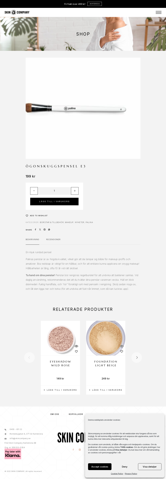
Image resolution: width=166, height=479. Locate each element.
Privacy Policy (131, 473)
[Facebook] (73, 449)
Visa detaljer (150, 466)
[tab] (32, 241)
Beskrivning (32, 239)
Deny (124, 466)
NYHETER (79, 222)
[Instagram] (79, 449)
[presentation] (29, 357)
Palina (89, 222)
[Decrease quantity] (34, 191)
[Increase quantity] (75, 191)
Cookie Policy (117, 473)
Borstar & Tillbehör (52, 222)
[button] (60, 390)
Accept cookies (99, 466)
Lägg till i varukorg (54, 201)
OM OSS (54, 414)
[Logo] (17, 5)
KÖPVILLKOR (76, 414)
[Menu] (158, 4)
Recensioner (53, 239)
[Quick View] (76, 346)
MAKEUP (69, 222)
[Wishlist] (37, 215)
